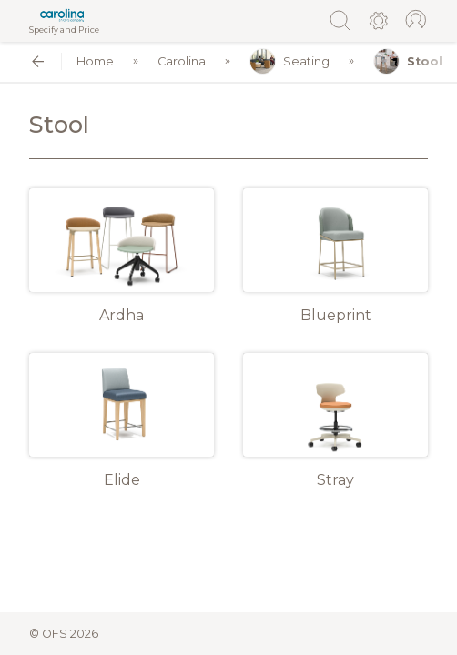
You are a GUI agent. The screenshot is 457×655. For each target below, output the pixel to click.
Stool (407, 61)
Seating (289, 61)
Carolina (181, 61)
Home (95, 61)
